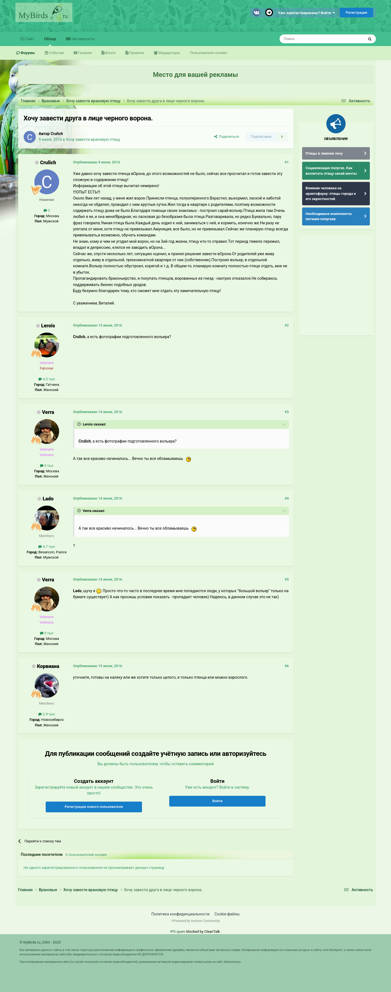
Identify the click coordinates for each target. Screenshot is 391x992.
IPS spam (177, 931)
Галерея (84, 53)
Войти (217, 801)
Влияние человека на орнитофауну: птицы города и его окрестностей (331, 193)
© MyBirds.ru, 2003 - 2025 (40, 942)
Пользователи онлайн (208, 53)
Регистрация (356, 12)
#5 (287, 579)
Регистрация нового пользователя (94, 807)
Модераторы (169, 53)
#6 (287, 666)
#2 (287, 325)
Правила (136, 53)
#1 (287, 162)
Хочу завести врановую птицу (93, 139)
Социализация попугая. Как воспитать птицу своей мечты (331, 171)
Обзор (50, 41)
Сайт (29, 38)
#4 (287, 498)
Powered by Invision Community (196, 921)
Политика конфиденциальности (180, 914)
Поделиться (226, 136)
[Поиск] (309, 38)
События (56, 53)
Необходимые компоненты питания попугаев (329, 216)
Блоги (110, 53)
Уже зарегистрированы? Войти (306, 13)
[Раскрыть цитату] (79, 424)
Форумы (27, 53)
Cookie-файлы (227, 914)
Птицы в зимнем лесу (324, 153)
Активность (83, 38)
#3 (287, 412)
